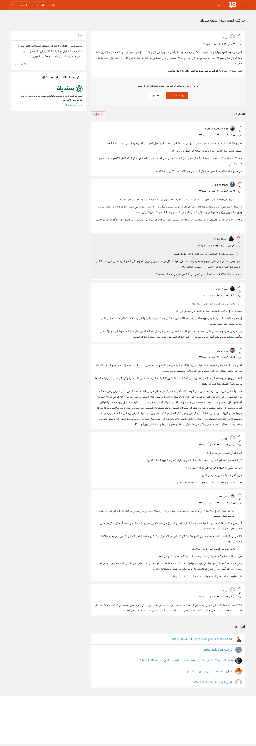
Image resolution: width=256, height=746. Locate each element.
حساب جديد (177, 95)
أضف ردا (214, 135)
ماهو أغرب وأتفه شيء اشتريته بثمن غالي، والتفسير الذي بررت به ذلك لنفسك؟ (186, 662)
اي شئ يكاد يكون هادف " (217, 652)
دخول (155, 95)
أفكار (231, 44)
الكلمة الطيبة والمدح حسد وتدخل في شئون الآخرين (202, 641)
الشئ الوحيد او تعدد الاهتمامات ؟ (212, 684)
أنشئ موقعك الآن (73, 105)
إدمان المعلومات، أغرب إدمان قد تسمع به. (208, 673)
